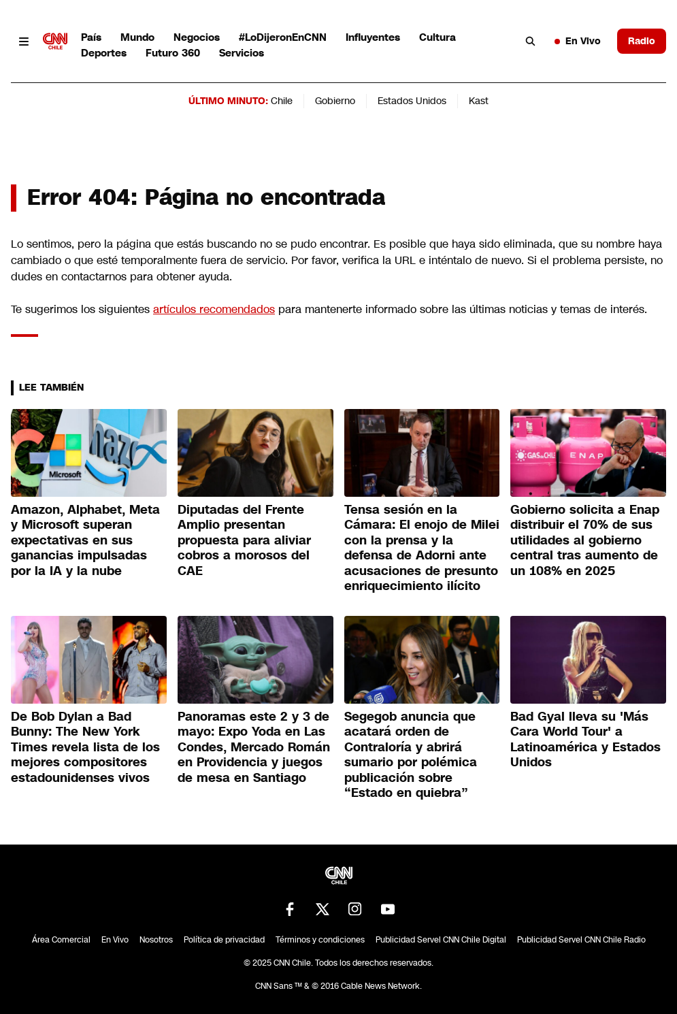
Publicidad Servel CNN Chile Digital (441, 939)
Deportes (104, 53)
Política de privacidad (224, 939)
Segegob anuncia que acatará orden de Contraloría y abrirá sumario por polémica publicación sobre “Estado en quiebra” (410, 755)
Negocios (197, 37)
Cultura (437, 37)
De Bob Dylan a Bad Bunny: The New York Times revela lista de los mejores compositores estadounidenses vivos (85, 747)
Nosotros (156, 939)
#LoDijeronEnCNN (283, 37)
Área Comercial (61, 939)
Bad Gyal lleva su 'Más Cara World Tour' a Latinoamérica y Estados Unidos (585, 740)
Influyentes (373, 37)
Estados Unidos (412, 101)
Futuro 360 (173, 53)
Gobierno (335, 101)
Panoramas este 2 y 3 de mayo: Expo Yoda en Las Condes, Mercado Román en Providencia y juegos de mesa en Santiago (254, 747)
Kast (479, 101)
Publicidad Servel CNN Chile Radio (581, 939)
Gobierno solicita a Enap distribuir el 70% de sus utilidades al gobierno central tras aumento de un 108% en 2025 (584, 540)
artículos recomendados (214, 309)
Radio (641, 41)
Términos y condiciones (320, 939)
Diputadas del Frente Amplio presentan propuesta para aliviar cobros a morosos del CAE (244, 540)
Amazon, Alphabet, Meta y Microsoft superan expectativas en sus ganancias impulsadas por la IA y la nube (85, 540)
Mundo (137, 37)
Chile (282, 101)
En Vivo (578, 41)
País (91, 37)
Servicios (241, 53)
